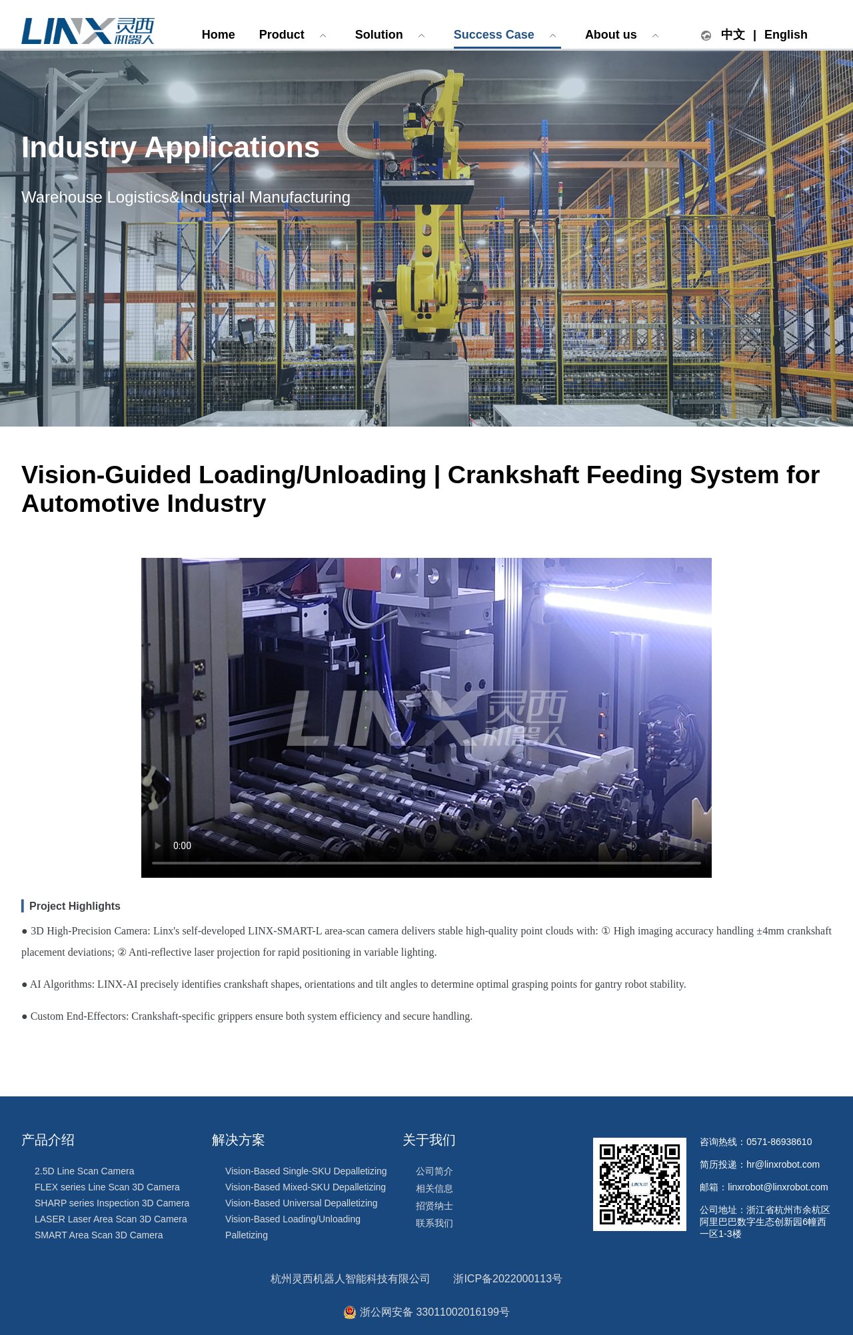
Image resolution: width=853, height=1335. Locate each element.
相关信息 (434, 1188)
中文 (733, 34)
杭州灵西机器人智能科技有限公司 (350, 1278)
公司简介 (434, 1171)
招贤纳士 (434, 1205)
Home (218, 34)
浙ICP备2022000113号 (507, 1278)
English (786, 34)
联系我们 (434, 1223)
